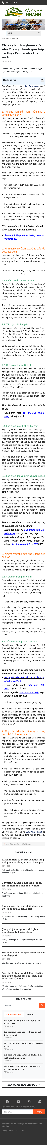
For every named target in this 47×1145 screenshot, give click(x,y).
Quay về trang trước (11, 844)
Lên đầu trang (25, 844)
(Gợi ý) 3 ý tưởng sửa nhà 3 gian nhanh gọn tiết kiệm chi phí (20, 931)
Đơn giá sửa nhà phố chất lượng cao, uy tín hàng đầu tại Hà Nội (22, 907)
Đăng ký (39, 1112)
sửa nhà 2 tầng (31, 86)
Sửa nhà (15, 38)
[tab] (14, 1014)
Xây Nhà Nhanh (34, 832)
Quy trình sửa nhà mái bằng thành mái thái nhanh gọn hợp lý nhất (22, 884)
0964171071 (9, 2)
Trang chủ (5, 38)
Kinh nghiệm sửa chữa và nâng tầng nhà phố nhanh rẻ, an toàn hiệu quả (23, 861)
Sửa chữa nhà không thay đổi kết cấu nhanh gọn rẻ (23, 954)
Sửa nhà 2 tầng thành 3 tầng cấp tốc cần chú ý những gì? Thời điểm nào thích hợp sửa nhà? (22, 976)
